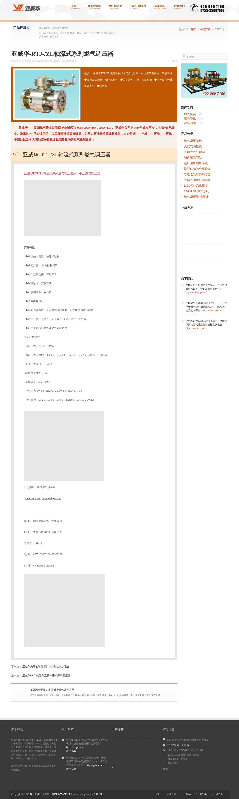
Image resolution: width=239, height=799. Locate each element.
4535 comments (68, 60)
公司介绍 (171, 794)
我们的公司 (94, 8)
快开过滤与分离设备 (197, 168)
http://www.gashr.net (212, 310)
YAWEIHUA (26, 60)
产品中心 (188, 794)
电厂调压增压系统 (196, 163)
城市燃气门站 (193, 157)
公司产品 (205, 29)
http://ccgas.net (75, 747)
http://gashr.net (94, 765)
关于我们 (220, 794)
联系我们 (179, 8)
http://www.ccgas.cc (197, 328)
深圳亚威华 (35, 794)
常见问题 (193, 123)
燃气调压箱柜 (193, 140)
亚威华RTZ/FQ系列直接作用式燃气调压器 (46, 675)
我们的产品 (115, 8)
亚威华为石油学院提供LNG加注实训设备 (46, 666)
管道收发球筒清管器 (197, 174)
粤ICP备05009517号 (62, 794)
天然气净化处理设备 (197, 180)
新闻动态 (160, 8)
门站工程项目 (138, 8)
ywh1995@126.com (178, 745)
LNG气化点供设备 (196, 185)
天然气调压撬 (193, 146)
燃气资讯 (194, 118)
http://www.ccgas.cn (196, 292)
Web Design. (54, 60)
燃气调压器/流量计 (196, 196)
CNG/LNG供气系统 (196, 191)
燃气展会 (193, 114)
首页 (75, 8)
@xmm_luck (115, 695)
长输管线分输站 (194, 152)
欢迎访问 (97, 794)
